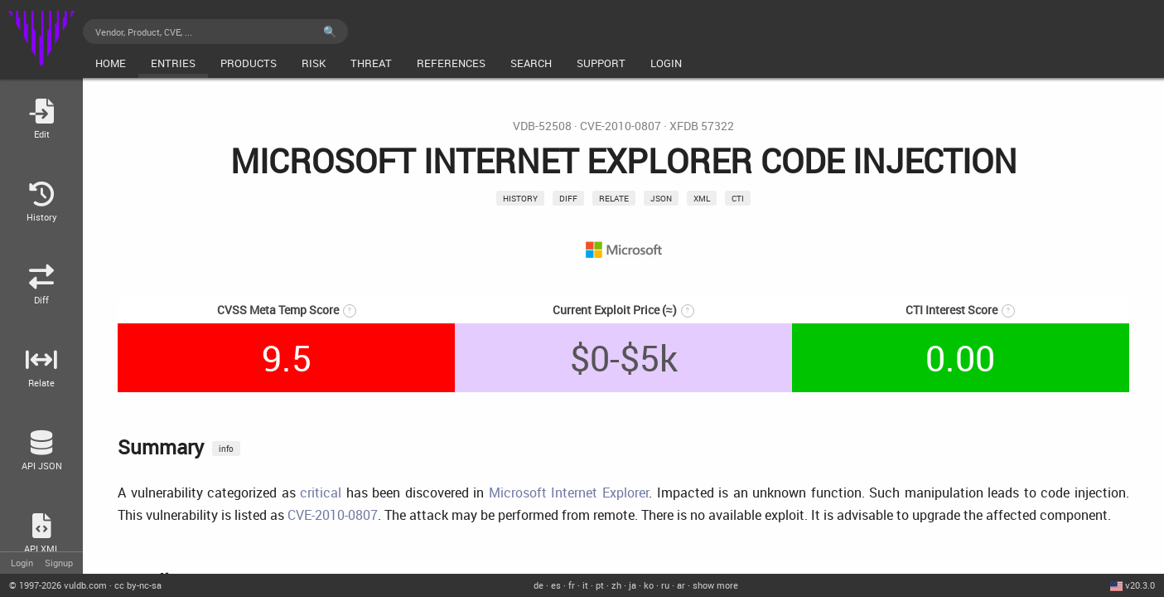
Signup (59, 562)
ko (649, 585)
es (556, 585)
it (585, 585)
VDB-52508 (542, 126)
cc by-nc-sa (138, 585)
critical (320, 492)
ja (632, 585)
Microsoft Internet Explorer (569, 492)
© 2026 (58, 585)
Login (22, 562)
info (226, 448)
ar (681, 585)
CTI (738, 198)
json (661, 198)
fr (571, 585)
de (538, 585)
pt (600, 585)
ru (665, 585)
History (520, 198)
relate (614, 198)
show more (715, 585)
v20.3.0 (1140, 585)
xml (701, 198)
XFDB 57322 (701, 126)
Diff (568, 198)
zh (616, 585)
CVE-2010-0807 (620, 126)
